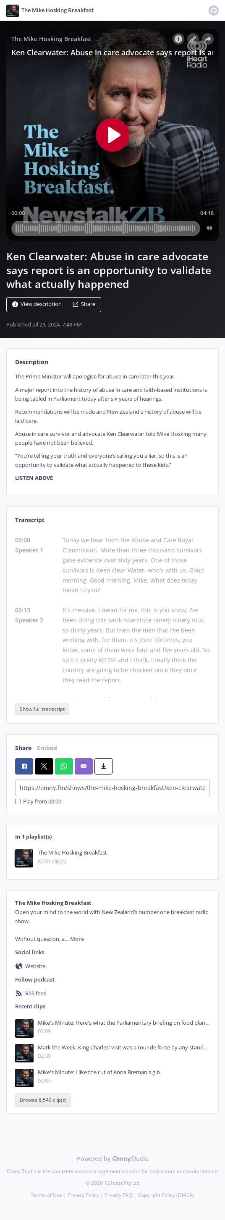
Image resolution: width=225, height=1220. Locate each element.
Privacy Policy (83, 1195)
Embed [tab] (47, 748)
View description (37, 304)
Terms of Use (46, 1195)
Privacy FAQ (118, 1195)
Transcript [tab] (29, 520)
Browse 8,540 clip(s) (43, 1100)
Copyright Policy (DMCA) (166, 1195)
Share (84, 304)
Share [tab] (23, 748)
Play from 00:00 (38, 801)
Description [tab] (31, 362)
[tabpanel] (112, 427)
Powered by (113, 1159)
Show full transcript (42, 708)
